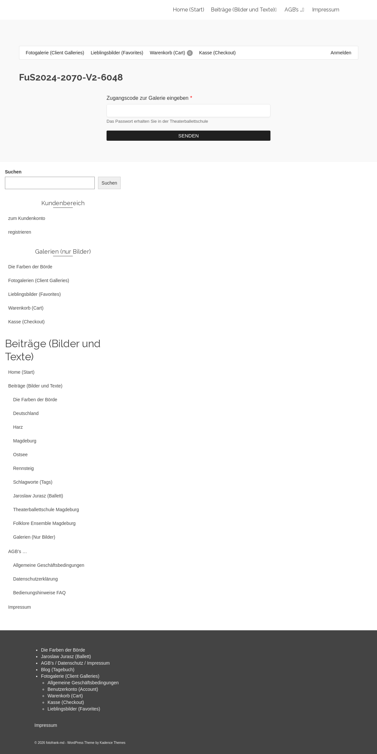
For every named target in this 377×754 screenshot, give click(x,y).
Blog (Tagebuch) (57, 669)
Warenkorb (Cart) (65, 695)
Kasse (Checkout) (66, 702)
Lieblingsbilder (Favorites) (74, 708)
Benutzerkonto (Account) (73, 689)
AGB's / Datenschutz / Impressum (75, 663)
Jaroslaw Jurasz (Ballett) (66, 656)
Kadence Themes (112, 743)
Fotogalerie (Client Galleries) (70, 676)
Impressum (45, 725)
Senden (188, 135)
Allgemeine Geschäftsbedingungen (83, 682)
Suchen (13, 171)
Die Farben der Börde (63, 650)
